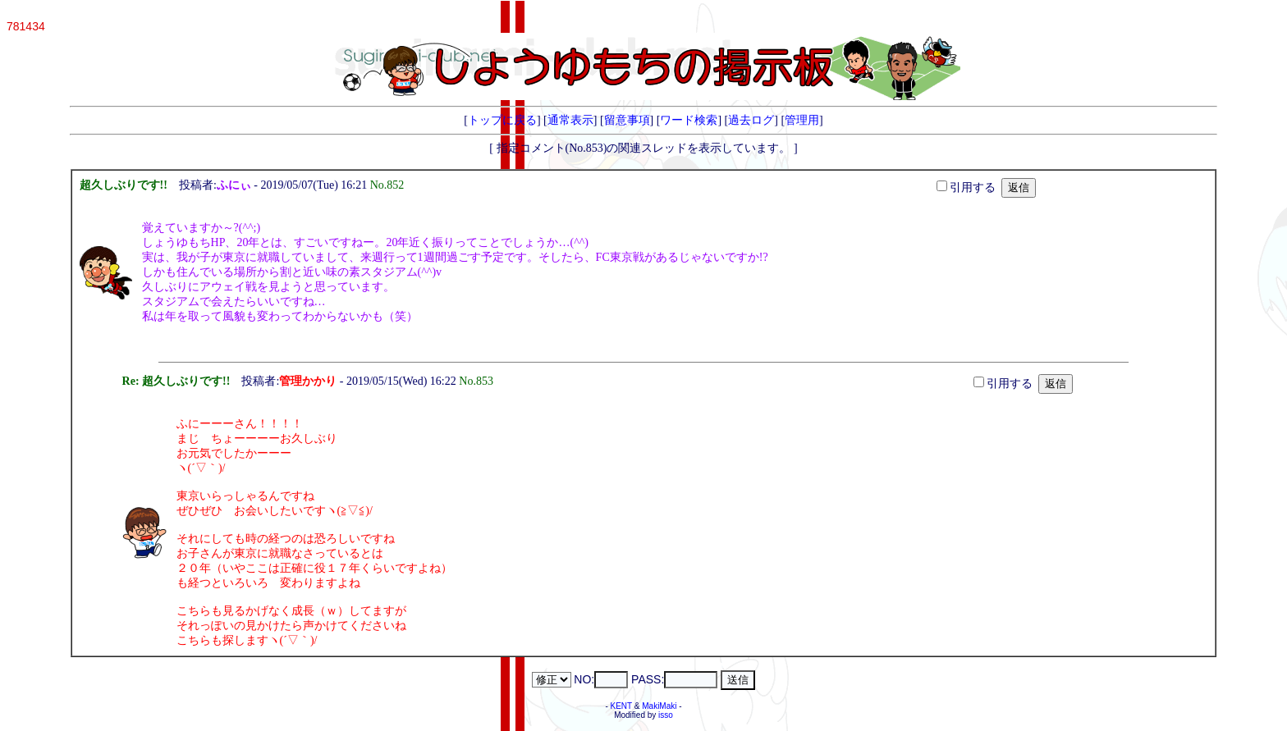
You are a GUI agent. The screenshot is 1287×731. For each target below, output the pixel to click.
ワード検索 (688, 120)
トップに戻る (502, 120)
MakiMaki (659, 705)
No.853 (479, 381)
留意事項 (627, 120)
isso (665, 715)
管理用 (802, 120)
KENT (622, 705)
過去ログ (751, 120)
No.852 (390, 185)
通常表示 (570, 120)
